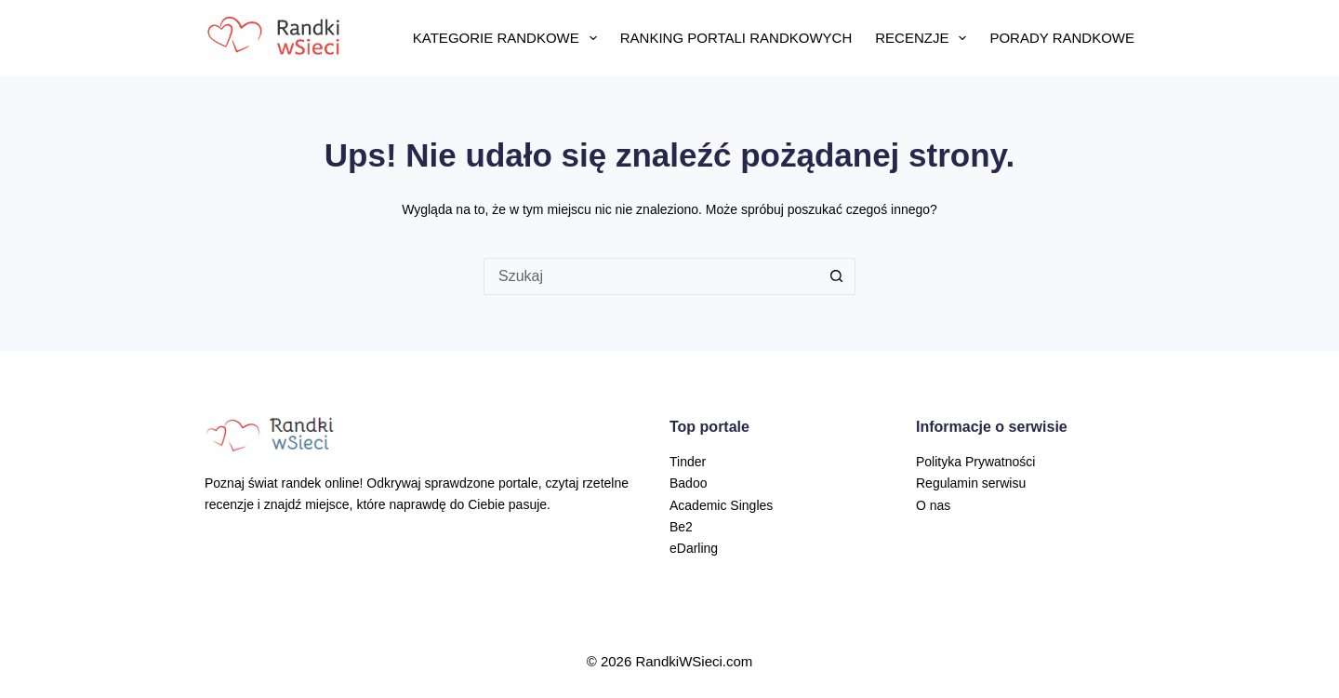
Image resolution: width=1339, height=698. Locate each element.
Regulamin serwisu (971, 483)
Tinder (688, 461)
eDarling (694, 548)
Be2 (681, 526)
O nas (933, 505)
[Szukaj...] (651, 276)
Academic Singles (721, 505)
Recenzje (924, 38)
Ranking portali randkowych (736, 38)
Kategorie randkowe (508, 38)
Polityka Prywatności (975, 461)
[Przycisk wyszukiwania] (836, 276)
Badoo (688, 483)
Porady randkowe (1061, 38)
